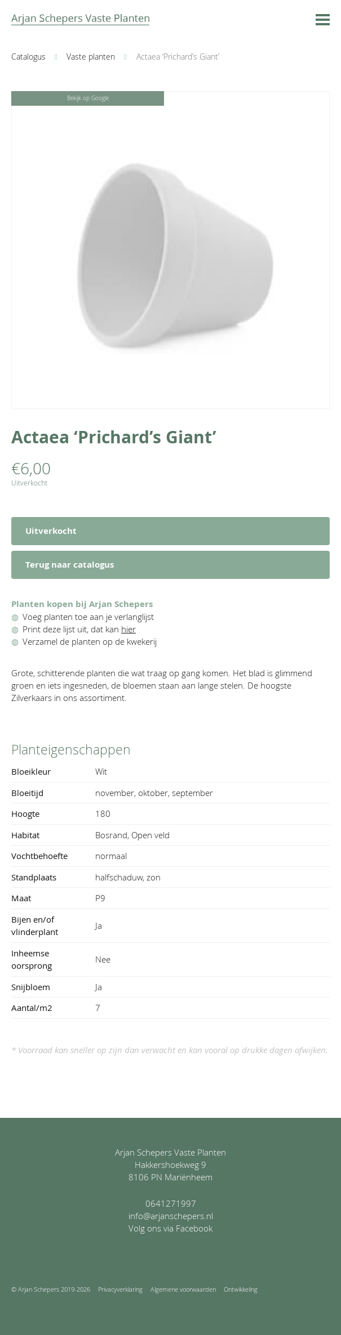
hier (128, 629)
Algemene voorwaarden (183, 1289)
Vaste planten (91, 57)
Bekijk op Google (88, 98)
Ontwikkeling (241, 1289)
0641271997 (170, 1203)
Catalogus (28, 57)
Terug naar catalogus (69, 564)
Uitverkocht (51, 531)
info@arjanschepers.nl (171, 1215)
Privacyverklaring (120, 1289)
